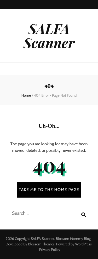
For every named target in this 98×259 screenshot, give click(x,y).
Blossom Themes (41, 244)
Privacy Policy (49, 249)
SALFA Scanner (49, 35)
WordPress (83, 244)
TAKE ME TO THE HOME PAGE (49, 189)
